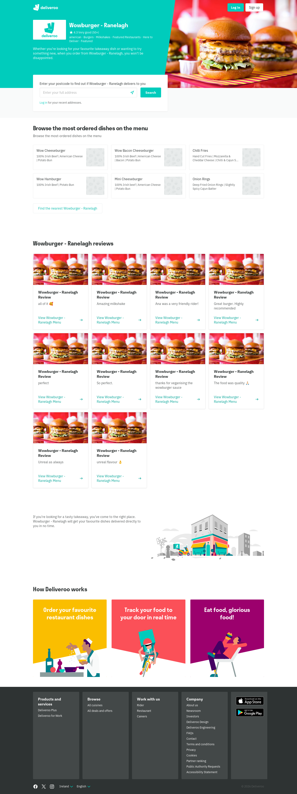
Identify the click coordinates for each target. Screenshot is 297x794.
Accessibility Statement (201, 772)
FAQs (189, 733)
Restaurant (144, 711)
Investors (192, 716)
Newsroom (193, 711)
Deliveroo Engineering (200, 727)
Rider (140, 705)
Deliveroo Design (197, 722)
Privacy (191, 750)
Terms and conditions (200, 744)
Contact (191, 739)
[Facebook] (35, 786)
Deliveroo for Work (50, 716)
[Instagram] (52, 786)
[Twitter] (43, 786)
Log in (43, 102)
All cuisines (95, 705)
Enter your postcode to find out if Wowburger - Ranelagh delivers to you (93, 84)
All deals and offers (99, 711)
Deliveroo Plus (47, 710)
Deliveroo (45, 7)
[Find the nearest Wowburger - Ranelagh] (67, 208)
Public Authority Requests (203, 766)
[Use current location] (132, 92)
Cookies (191, 755)
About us (192, 705)
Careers (142, 716)
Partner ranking (196, 761)
